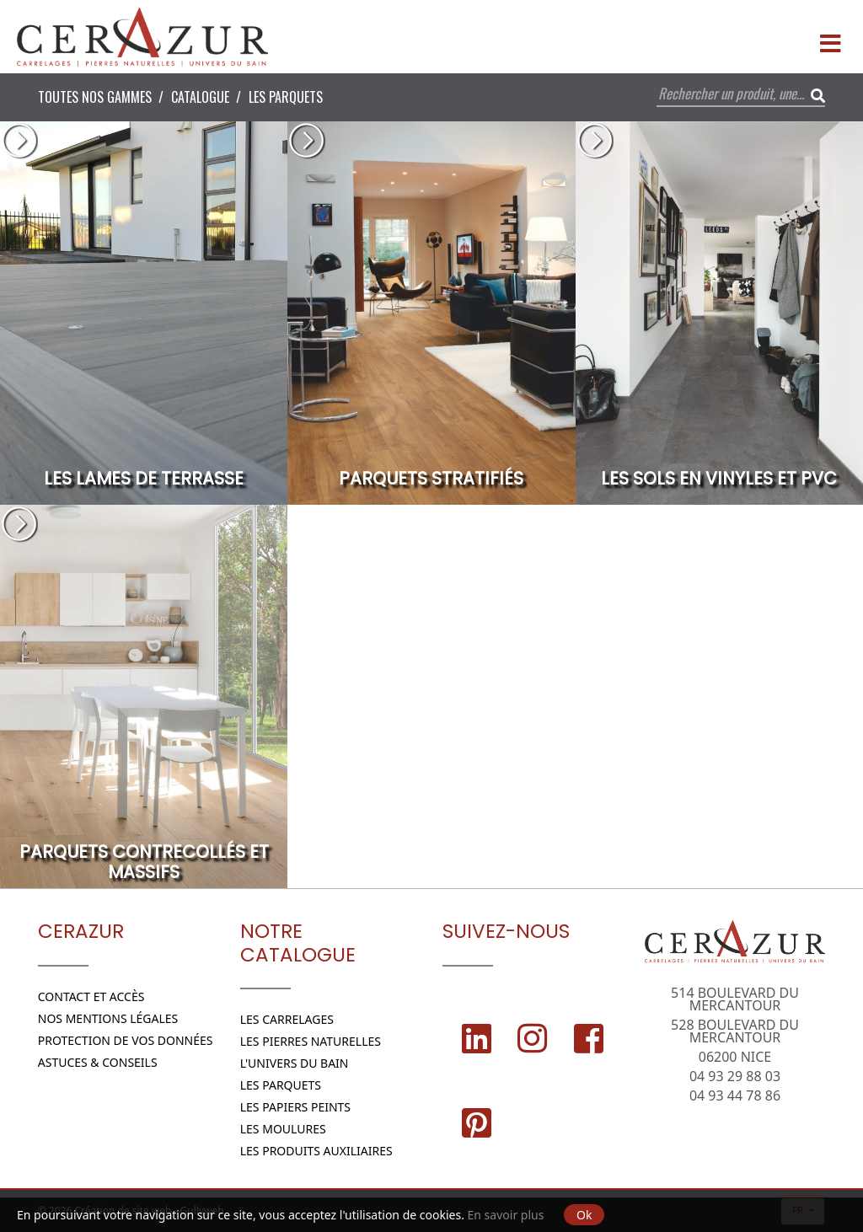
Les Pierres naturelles (310, 1041)
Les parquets (286, 97)
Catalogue (200, 97)
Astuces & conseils (98, 1062)
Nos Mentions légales (108, 1018)
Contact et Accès (91, 996)
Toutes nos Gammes (95, 97)
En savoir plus (506, 1215)
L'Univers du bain (294, 1063)
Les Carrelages (287, 1019)
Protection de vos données (125, 1040)
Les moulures (283, 1129)
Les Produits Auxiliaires (316, 1151)
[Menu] (830, 37)
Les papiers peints (295, 1107)
